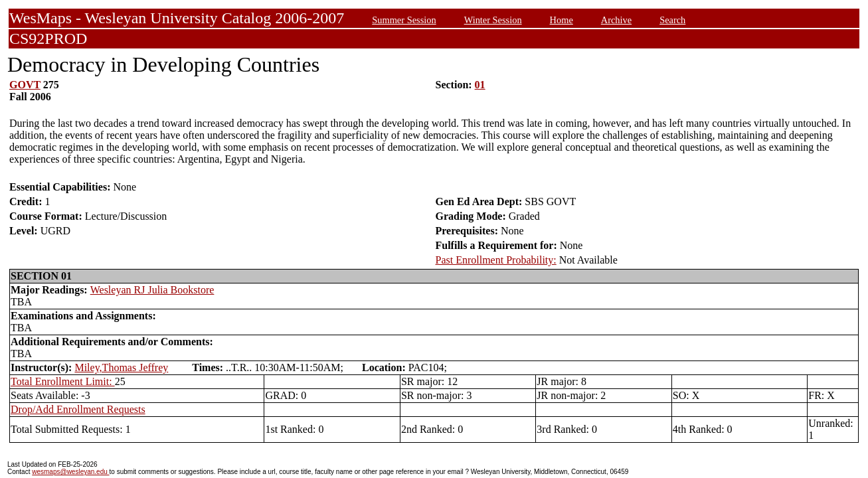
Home (561, 20)
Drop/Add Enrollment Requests (78, 409)
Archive (616, 20)
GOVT (25, 84)
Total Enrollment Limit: (63, 381)
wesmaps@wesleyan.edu (70, 471)
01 (480, 84)
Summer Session (404, 20)
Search (672, 20)
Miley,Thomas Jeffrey (121, 367)
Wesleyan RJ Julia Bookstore (152, 289)
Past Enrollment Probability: (496, 260)
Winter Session (493, 20)
